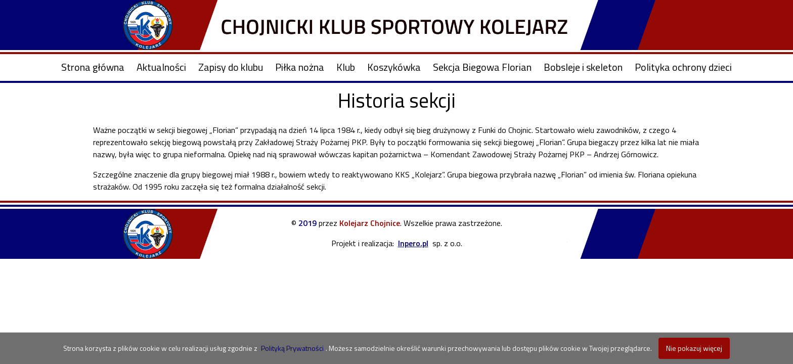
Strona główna (92, 67)
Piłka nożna (299, 67)
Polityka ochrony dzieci (683, 67)
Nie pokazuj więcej (694, 348)
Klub (345, 67)
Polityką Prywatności (292, 348)
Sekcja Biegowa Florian (482, 67)
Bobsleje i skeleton (583, 67)
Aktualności (161, 67)
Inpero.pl (413, 243)
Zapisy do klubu (230, 67)
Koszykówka (394, 67)
